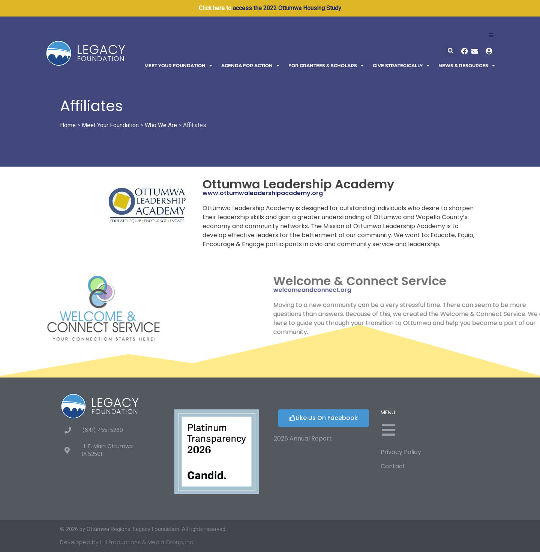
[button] (451, 51)
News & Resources (466, 66)
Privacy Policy (401, 452)
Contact (393, 466)
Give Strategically (401, 66)
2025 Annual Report (303, 438)
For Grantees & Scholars (326, 66)
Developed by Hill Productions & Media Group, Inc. (127, 542)
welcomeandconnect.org (408, 290)
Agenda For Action (250, 66)
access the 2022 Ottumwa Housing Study (287, 8)
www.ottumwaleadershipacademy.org (262, 193)
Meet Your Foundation (178, 66)
